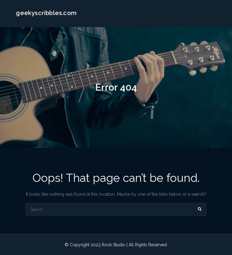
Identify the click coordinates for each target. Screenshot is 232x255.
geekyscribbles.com (46, 13)
